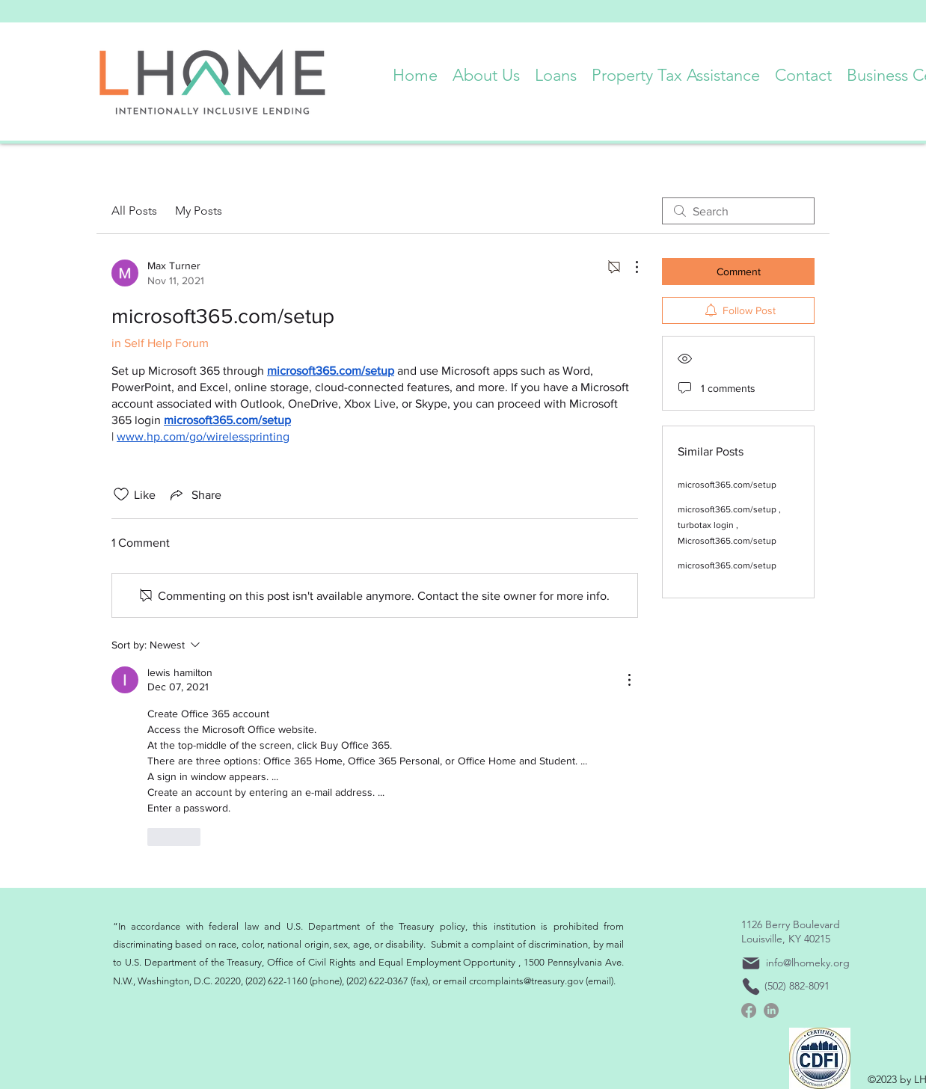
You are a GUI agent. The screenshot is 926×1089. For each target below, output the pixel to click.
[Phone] (751, 986)
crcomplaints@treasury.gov (526, 981)
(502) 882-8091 (797, 986)
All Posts (134, 210)
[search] (738, 210)
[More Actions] (629, 267)
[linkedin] (771, 1010)
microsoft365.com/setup (727, 484)
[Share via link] (194, 494)
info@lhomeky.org (808, 962)
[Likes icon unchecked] (121, 494)
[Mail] (751, 963)
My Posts (198, 210)
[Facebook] (748, 1010)
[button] (486, 72)
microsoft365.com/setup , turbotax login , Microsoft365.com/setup (729, 525)
